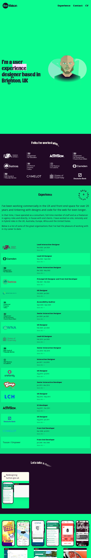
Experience (64, 5)
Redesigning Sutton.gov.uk (11, 476)
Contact (78, 5)
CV (86, 5)
